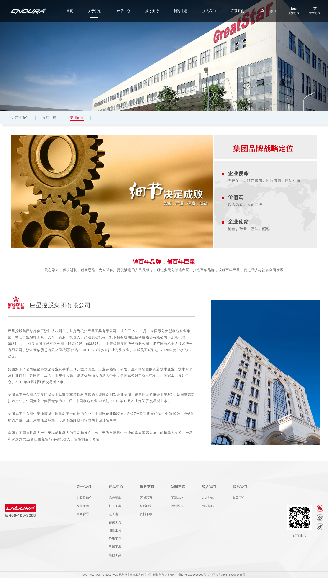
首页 (69, 11)
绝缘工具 (115, 538)
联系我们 (237, 11)
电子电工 (115, 514)
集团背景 (77, 118)
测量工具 (115, 530)
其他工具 (115, 555)
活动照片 (177, 506)
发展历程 (49, 118)
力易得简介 (19, 118)
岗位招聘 (208, 506)
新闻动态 (177, 498)
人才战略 (208, 498)
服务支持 (152, 11)
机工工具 (115, 506)
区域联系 (146, 498)
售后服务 (146, 506)
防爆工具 (115, 547)
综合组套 (115, 498)
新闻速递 (180, 11)
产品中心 (123, 11)
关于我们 (95, 11)
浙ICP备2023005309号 (192, 574)
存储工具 (115, 522)
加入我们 (209, 11)
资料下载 (146, 514)
